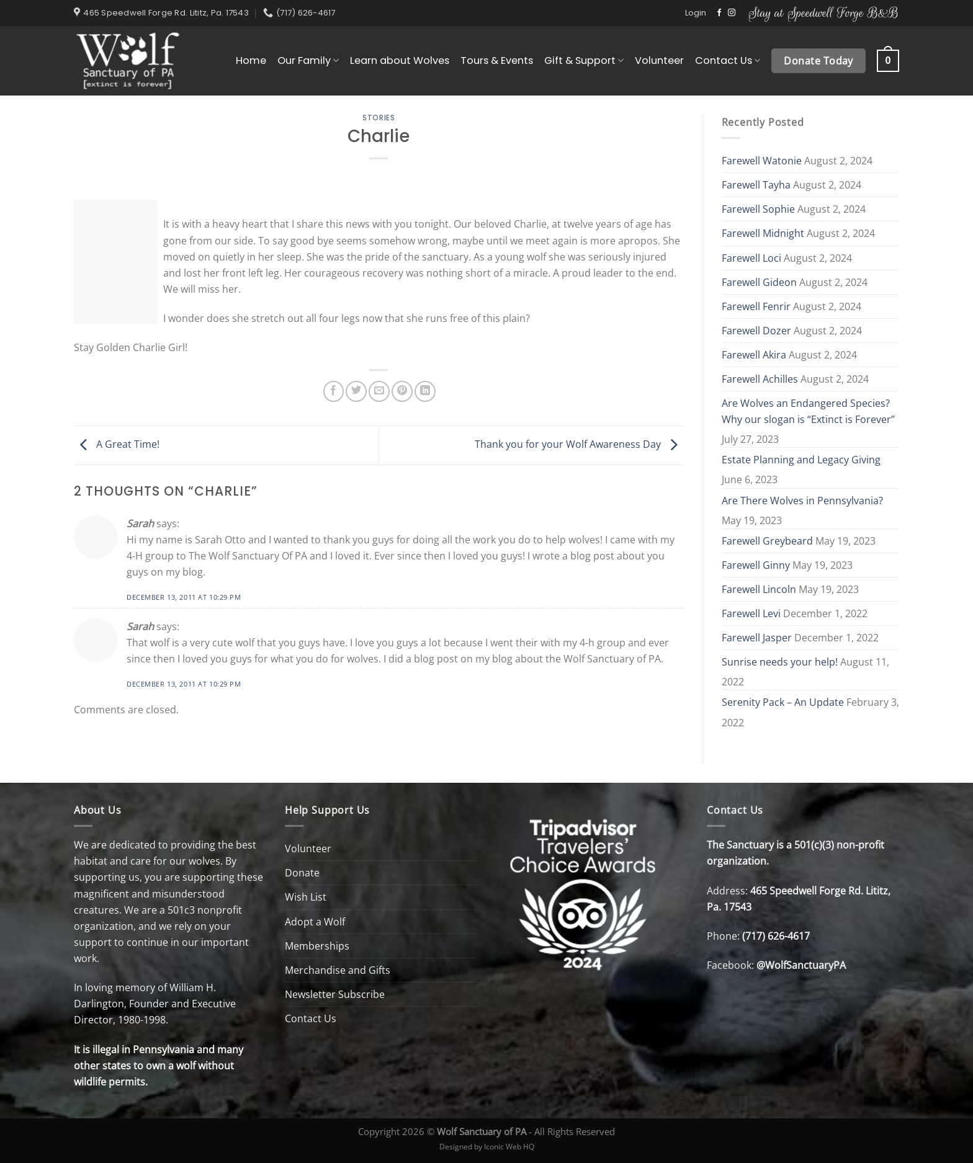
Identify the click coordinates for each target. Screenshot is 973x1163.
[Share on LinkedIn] (425, 391)
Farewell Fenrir (756, 306)
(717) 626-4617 (776, 936)
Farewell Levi (751, 613)
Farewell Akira (754, 355)
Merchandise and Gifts (337, 970)
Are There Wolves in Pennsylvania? (802, 500)
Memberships (317, 946)
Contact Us (727, 60)
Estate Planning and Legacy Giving (801, 459)
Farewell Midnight (763, 233)
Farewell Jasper (757, 637)
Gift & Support (584, 60)
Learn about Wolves (399, 60)
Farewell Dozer (756, 330)
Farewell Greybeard (767, 541)
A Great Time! (116, 444)
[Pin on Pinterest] (402, 391)
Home (251, 60)
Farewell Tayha (756, 185)
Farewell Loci (751, 258)
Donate (302, 873)
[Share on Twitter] (356, 391)
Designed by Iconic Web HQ (486, 1146)
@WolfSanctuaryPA (801, 965)
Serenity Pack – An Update (783, 702)
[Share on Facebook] (333, 391)
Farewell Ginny (756, 565)
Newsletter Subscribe (335, 994)
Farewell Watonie (762, 160)
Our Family (308, 60)
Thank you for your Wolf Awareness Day (579, 444)
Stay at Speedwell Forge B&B (823, 13)
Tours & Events (496, 60)
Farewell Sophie (758, 209)
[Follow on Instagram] (731, 13)
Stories (378, 118)
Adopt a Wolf (315, 922)
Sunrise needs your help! (780, 662)
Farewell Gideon (759, 282)
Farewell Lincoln (759, 589)
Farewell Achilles (760, 379)
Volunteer (659, 60)
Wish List (305, 897)
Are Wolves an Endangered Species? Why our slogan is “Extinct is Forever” (808, 411)
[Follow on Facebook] (719, 13)
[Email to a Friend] (379, 391)
